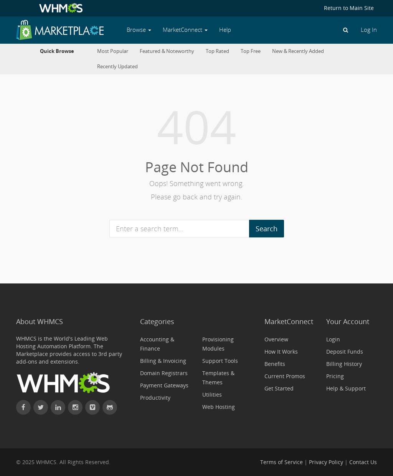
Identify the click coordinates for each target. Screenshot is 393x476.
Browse (139, 30)
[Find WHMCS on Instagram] (75, 407)
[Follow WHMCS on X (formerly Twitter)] (40, 407)
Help (225, 30)
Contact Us (363, 462)
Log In (369, 30)
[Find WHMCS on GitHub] (109, 407)
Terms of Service (281, 462)
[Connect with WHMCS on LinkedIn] (58, 407)
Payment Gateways (164, 385)
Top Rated (217, 51)
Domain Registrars (164, 373)
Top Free (251, 51)
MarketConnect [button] (185, 30)
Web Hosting (218, 406)
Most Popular (112, 51)
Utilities (212, 394)
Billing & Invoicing (163, 360)
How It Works (281, 351)
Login (333, 339)
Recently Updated (117, 66)
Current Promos (284, 376)
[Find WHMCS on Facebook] (23, 407)
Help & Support (346, 388)
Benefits (274, 363)
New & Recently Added (298, 51)
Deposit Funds (344, 351)
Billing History (344, 363)
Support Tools (220, 360)
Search (266, 228)
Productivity (155, 397)
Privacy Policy (326, 462)
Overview (276, 339)
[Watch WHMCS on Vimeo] (92, 407)
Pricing (335, 376)
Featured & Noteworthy (167, 51)
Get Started (279, 388)
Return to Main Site (349, 8)
